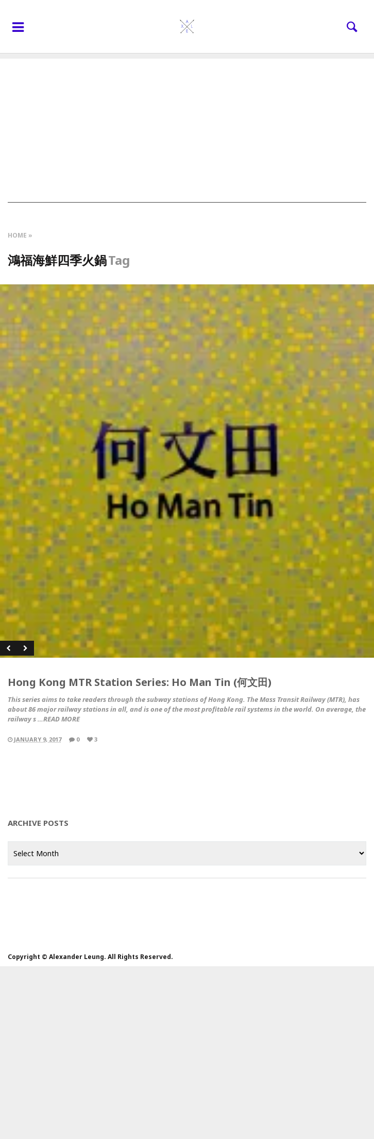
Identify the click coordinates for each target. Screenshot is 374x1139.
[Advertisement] (187, 131)
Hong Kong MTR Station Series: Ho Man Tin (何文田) (139, 682)
